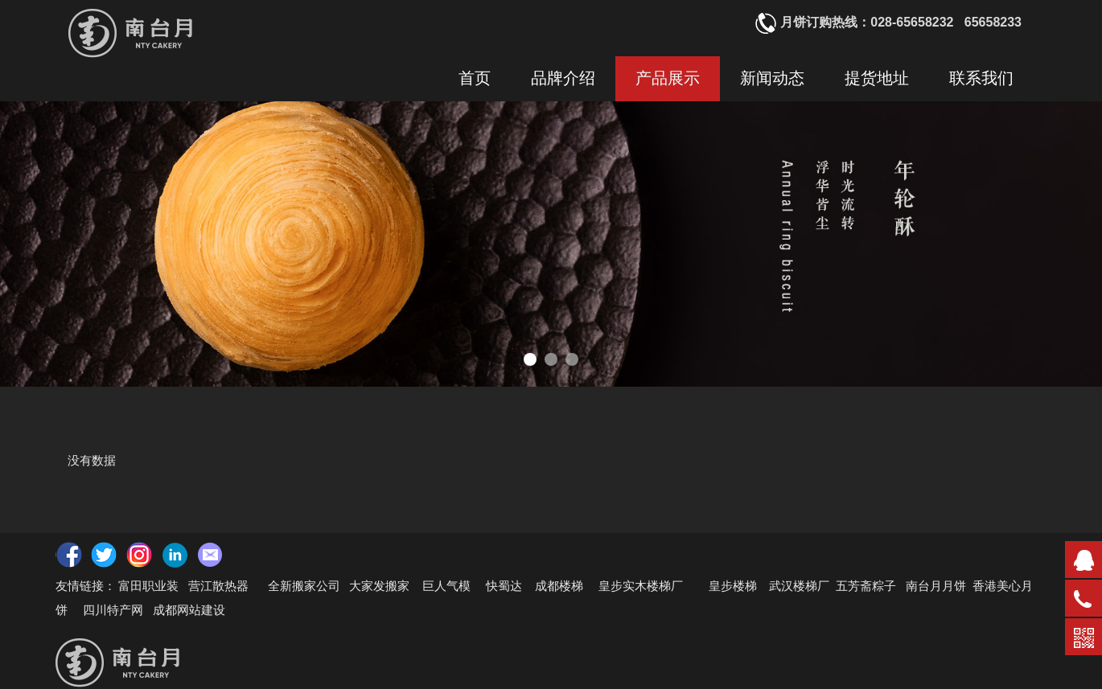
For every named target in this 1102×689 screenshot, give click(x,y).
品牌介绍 (563, 78)
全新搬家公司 (304, 585)
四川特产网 (111, 609)
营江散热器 (218, 585)
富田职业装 (148, 585)
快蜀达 (504, 585)
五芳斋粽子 (866, 585)
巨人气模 (448, 585)
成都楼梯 (557, 585)
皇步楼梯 (733, 585)
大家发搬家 (379, 585)
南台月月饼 (936, 585)
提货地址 (877, 78)
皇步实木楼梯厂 (640, 585)
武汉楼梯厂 (799, 585)
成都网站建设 (189, 609)
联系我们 (981, 78)
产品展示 (667, 78)
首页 (474, 78)
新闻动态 (772, 78)
